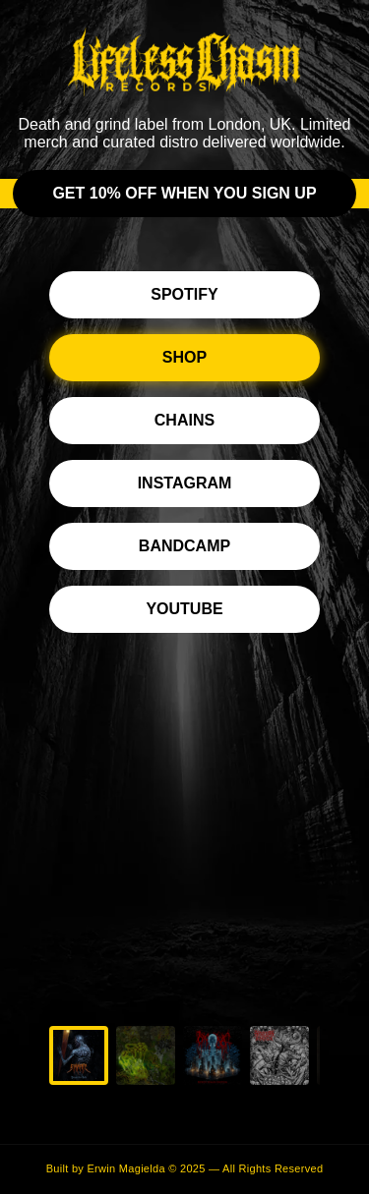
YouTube (184, 608)
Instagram (185, 483)
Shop (184, 357)
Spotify (184, 294)
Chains (184, 420)
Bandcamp (184, 546)
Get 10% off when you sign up (184, 193)
